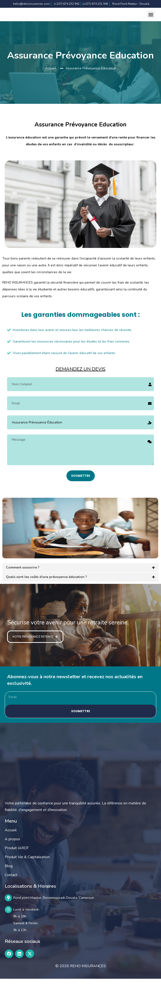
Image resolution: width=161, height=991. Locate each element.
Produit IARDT (17, 859)
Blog (9, 877)
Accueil (11, 842)
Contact (11, 886)
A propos (12, 850)
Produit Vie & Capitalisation (27, 868)
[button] (151, 20)
